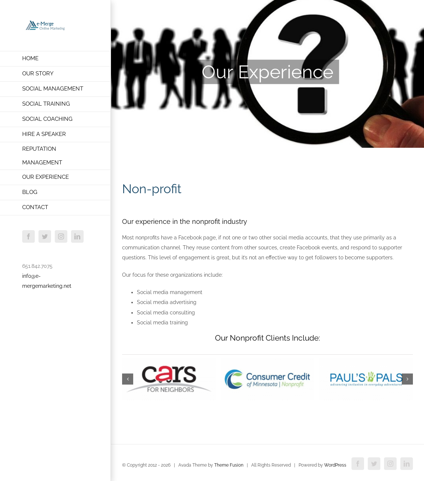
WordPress (335, 465)
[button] (127, 379)
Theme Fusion (228, 465)
